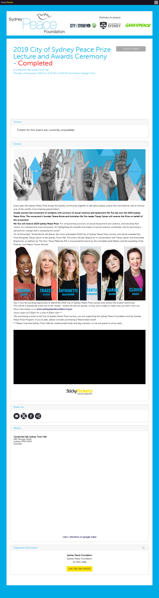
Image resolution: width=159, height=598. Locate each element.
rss (143, 548)
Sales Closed (131, 49)
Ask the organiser (79, 569)
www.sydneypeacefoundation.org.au (54, 309)
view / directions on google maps (79, 537)
